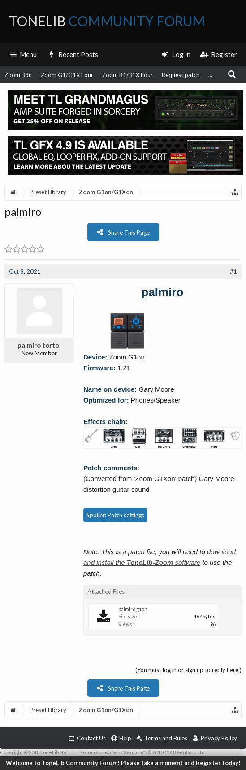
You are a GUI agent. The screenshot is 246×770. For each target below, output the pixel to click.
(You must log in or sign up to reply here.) (188, 670)
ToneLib (107, 21)
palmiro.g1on (132, 609)
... (210, 75)
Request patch (180, 75)
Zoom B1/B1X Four (127, 75)
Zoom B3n (18, 75)
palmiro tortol (39, 345)
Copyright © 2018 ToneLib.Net (34, 752)
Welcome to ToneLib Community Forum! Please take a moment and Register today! (123, 762)
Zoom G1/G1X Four (67, 75)
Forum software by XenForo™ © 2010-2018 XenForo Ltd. (143, 752)
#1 (233, 271)
